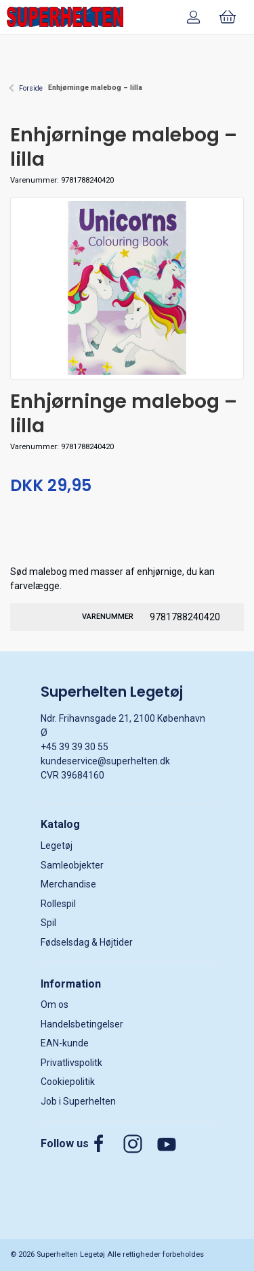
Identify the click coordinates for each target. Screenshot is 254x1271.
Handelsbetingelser (82, 1024)
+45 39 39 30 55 (74, 746)
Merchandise (68, 884)
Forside (31, 88)
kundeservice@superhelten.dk (105, 761)
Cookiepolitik (68, 1081)
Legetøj (56, 845)
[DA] (65, 17)
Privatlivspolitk (71, 1062)
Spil (48, 922)
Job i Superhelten (78, 1101)
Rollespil (58, 903)
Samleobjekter (72, 865)
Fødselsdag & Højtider (87, 942)
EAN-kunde (65, 1043)
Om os (54, 1004)
